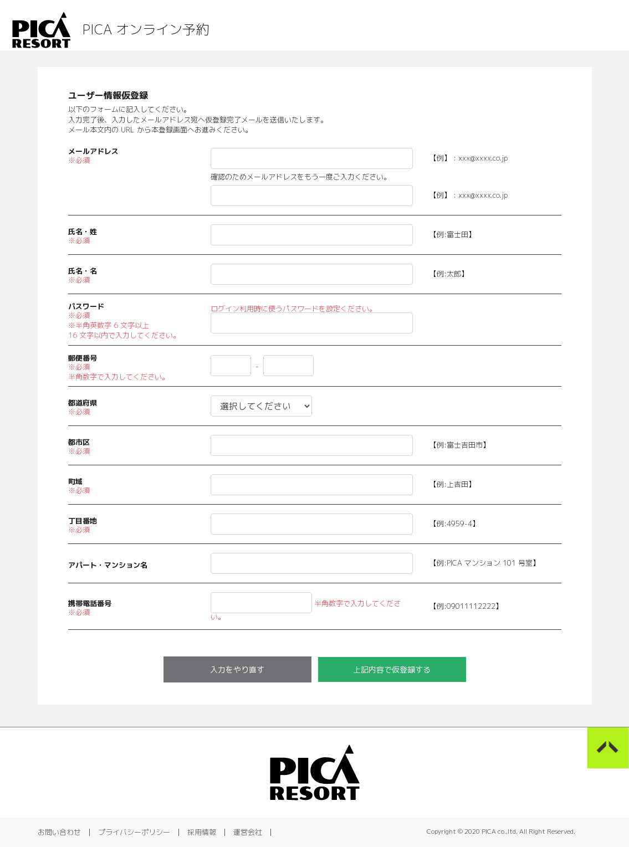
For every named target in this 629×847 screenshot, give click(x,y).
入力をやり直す (237, 669)
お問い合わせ (59, 832)
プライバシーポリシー (134, 832)
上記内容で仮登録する (392, 669)
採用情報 (201, 832)
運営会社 (247, 832)
